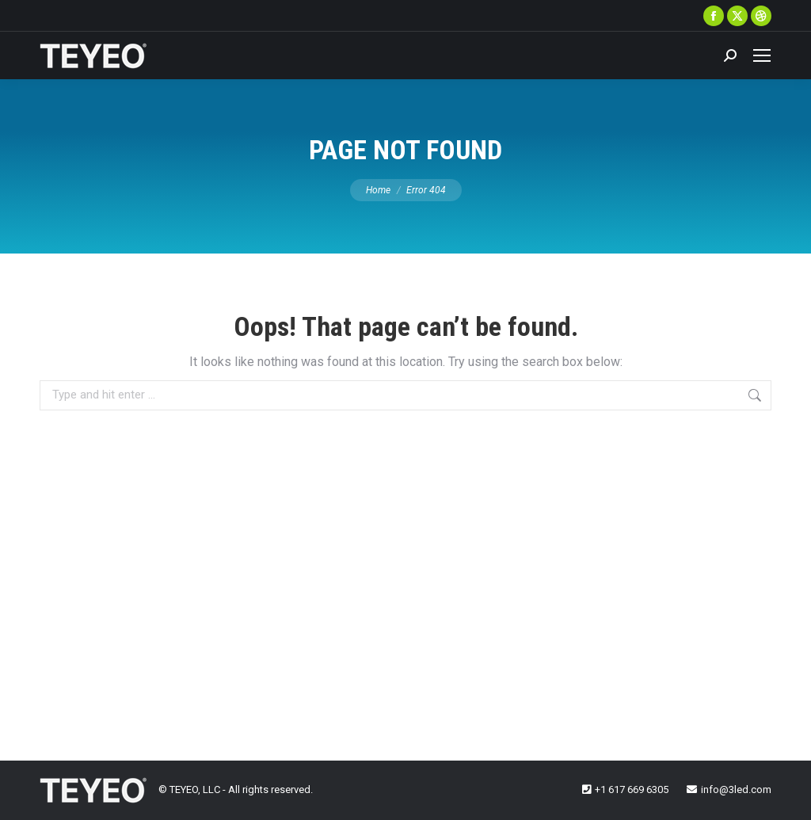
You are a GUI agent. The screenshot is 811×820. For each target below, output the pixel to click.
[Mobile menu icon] (761, 55)
